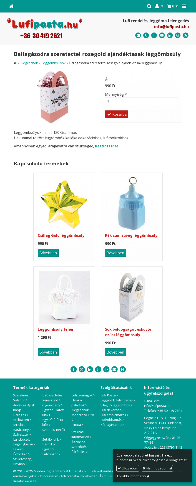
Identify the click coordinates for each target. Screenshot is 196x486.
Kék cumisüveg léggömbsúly (131, 235)
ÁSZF (103, 476)
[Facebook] (154, 35)
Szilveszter (21, 434)
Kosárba (117, 114)
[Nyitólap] (11, 6)
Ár (107, 79)
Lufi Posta (108, 395)
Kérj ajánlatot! (111, 425)
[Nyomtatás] (122, 369)
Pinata (76, 425)
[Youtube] (162, 35)
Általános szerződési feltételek (79, 447)
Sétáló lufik (50, 439)
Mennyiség (116, 94)
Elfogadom (128, 468)
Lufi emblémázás (113, 415)
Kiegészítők (80, 410)
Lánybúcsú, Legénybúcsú (23, 442)
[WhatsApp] (106, 369)
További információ (131, 476)
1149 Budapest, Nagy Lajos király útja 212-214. (163, 428)
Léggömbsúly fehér (56, 329)
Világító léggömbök (115, 405)
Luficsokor (50, 454)
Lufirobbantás (111, 420)
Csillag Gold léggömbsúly (61, 235)
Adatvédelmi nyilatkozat (79, 476)
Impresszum (49, 476)
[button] (184, 6)
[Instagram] (177, 35)
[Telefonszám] (146, 35)
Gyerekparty (51, 405)
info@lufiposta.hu (171, 26)
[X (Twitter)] (81, 369)
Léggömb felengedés (117, 400)
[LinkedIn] (170, 35)
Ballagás (19, 415)
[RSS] (185, 35)
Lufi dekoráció (111, 410)
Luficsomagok (82, 395)
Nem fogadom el (157, 468)
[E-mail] (138, 35)
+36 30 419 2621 (169, 410)
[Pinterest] (98, 369)
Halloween (21, 420)
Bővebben (48, 252)
